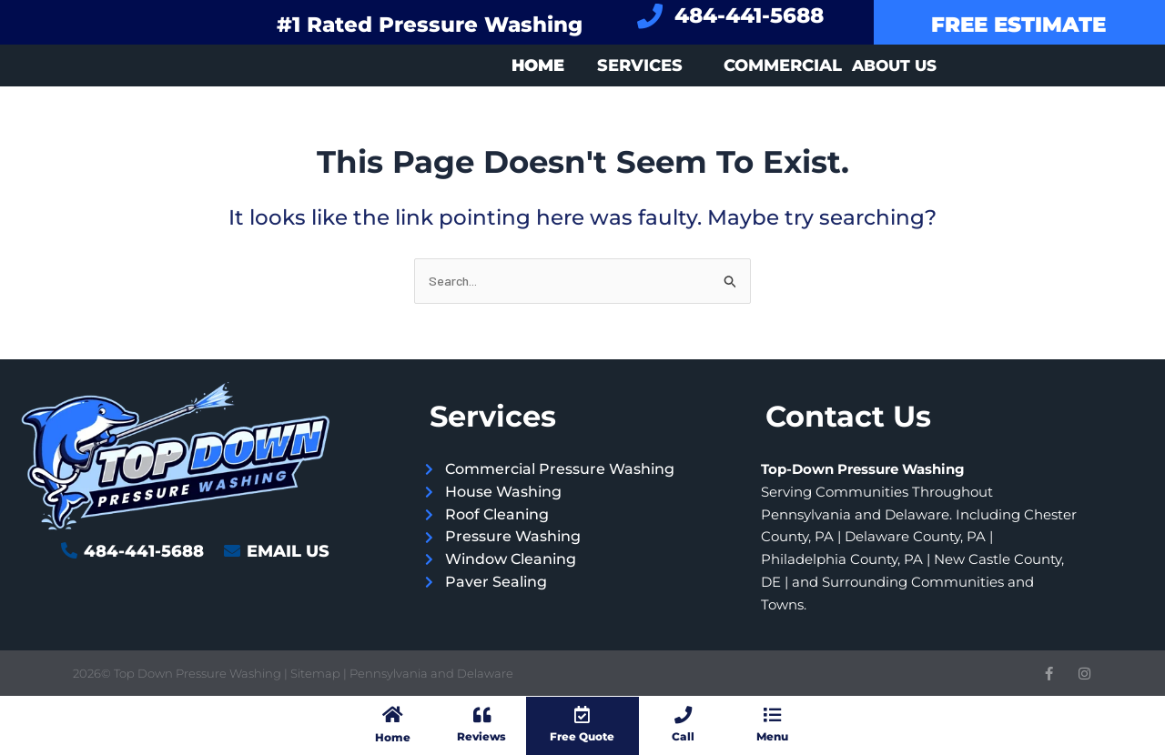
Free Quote (582, 736)
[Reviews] (481, 714)
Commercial (783, 65)
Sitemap (316, 673)
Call (683, 736)
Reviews (481, 736)
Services (640, 65)
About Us (894, 65)
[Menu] (772, 714)
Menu (772, 736)
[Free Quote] (582, 714)
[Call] (683, 714)
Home (392, 736)
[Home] (392, 714)
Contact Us (848, 416)
